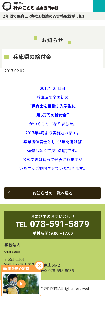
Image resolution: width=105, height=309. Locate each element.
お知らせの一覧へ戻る (40, 193)
